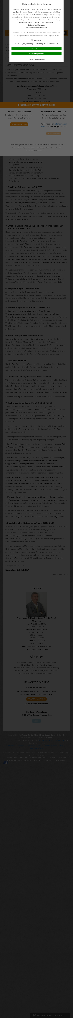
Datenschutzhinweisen (36, 25)
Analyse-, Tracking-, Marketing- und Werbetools (36, 44)
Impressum (41, 59)
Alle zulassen (36, 48)
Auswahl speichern (36, 54)
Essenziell (36, 40)
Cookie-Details (33, 59)
